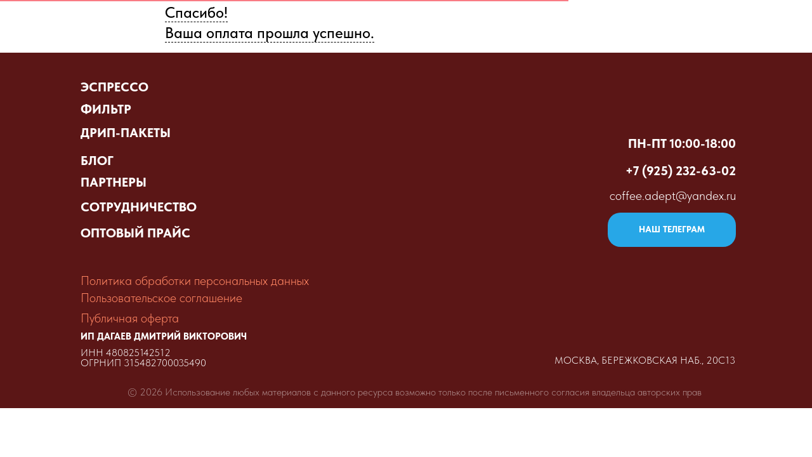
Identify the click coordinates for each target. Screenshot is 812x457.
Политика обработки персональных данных (195, 280)
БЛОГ (97, 160)
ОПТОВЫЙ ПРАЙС (135, 233)
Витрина (372, 23)
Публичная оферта (130, 318)
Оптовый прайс (465, 23)
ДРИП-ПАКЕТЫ (126, 132)
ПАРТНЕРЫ (114, 182)
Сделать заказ (573, 23)
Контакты (750, 23)
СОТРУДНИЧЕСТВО (139, 207)
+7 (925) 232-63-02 (680, 170)
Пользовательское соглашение (161, 297)
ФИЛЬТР (106, 109)
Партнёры (667, 23)
